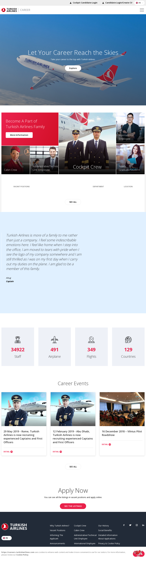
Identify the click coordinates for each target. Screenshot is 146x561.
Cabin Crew (79, 529)
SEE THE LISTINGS (73, 505)
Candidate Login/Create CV (116, 3)
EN (140, 3)
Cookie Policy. (22, 555)
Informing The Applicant (56, 536)
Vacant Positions (57, 529)
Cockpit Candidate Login (83, 3)
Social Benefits (105, 529)
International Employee (84, 542)
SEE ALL (73, 200)
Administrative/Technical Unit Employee (85, 536)
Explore (73, 68)
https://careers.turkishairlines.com (17, 552)
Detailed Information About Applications (107, 536)
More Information (19, 134)
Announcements (57, 542)
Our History (103, 525)
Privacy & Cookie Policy (109, 542)
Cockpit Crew (80, 525)
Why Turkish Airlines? (59, 525)
